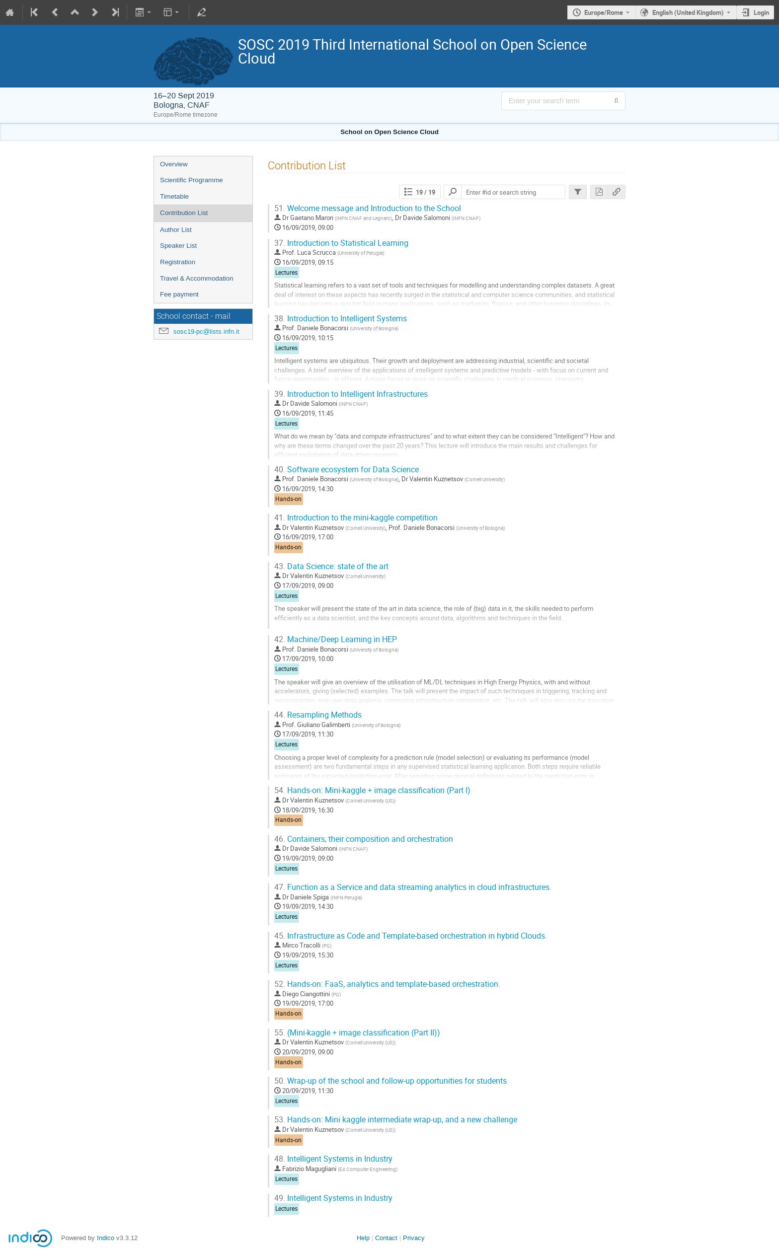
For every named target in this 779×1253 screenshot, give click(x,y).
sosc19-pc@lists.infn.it (206, 331)
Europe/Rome (603, 12)
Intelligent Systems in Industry (333, 1159)
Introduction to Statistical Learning (341, 243)
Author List (176, 229)
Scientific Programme (191, 180)
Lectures (286, 272)
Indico (105, 1238)
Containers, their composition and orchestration (363, 839)
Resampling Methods (318, 715)
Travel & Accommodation (197, 278)
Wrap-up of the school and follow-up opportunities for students (390, 1081)
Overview (174, 164)
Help (363, 1238)
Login (761, 12)
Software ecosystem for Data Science (346, 469)
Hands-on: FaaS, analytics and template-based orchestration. (387, 984)
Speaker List (178, 245)
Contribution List (184, 213)
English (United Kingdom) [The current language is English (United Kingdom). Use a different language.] (688, 12)
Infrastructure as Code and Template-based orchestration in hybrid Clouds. (410, 936)
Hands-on (288, 499)
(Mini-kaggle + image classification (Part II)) (357, 1033)
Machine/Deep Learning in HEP (335, 639)
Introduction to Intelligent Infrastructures (351, 394)
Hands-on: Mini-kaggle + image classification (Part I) (372, 790)
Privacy (414, 1238)
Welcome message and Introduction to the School (367, 208)
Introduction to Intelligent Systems (340, 318)
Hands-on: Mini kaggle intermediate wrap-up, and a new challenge (395, 1119)
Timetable (174, 196)
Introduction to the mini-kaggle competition (356, 518)
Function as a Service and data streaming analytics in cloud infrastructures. (412, 887)
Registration (177, 262)
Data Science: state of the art (331, 566)
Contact (386, 1238)
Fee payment (179, 294)
